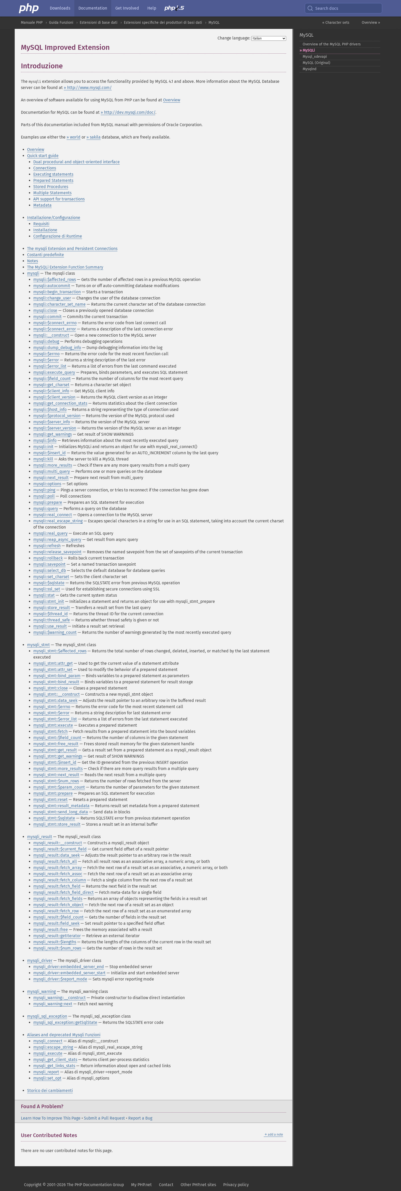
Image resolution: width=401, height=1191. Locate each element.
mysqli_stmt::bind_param (57, 675)
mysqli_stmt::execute (53, 725)
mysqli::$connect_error (54, 329)
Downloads (60, 8)
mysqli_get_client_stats (55, 1059)
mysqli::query (45, 508)
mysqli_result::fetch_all (55, 861)
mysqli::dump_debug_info (57, 347)
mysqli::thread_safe (51, 620)
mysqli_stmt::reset (50, 799)
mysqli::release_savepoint (57, 551)
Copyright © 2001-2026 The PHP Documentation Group (74, 1184)
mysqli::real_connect (52, 514)
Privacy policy (236, 1184)
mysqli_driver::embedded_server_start (69, 972)
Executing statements (53, 174)
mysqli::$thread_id (50, 613)
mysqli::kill (43, 459)
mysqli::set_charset (51, 576)
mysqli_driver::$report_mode (60, 979)
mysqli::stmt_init (48, 601)
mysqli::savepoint (49, 564)
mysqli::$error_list (49, 366)
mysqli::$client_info (51, 390)
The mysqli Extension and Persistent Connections (72, 248)
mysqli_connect (47, 1041)
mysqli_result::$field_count (58, 917)
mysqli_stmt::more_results (58, 768)
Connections (44, 168)
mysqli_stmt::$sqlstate (54, 818)
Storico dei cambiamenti (50, 1090)
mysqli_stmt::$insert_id (54, 762)
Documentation (92, 8)
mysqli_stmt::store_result (57, 824)
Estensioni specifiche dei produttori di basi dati (163, 22)
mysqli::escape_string (53, 1047)
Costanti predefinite (45, 254)
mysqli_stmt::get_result (55, 750)
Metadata (42, 205)
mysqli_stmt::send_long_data (60, 811)
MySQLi (309, 50)
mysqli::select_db (49, 570)
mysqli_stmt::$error (51, 712)
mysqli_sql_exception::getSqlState (65, 1022)
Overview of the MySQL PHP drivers (332, 44)
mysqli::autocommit (51, 285)
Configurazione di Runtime (57, 236)
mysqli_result (39, 836)
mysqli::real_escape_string (58, 520)
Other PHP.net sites (198, 1184)
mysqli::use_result (50, 626)
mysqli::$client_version (54, 397)
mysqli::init (43, 446)
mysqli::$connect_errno (55, 322)
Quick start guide (43, 155)
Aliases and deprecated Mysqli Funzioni (63, 1034)
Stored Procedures (50, 186)
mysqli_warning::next (52, 1003)
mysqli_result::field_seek (56, 923)
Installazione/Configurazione (53, 217)
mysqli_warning (41, 991)
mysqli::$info (45, 440)
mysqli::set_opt (47, 1078)
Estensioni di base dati (98, 22)
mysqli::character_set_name (59, 304)
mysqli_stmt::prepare (53, 793)
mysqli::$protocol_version (57, 415)
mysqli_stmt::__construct (56, 694)
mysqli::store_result (51, 607)
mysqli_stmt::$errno (51, 706)
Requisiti (41, 223)
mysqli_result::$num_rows (57, 948)
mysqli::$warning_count (55, 632)
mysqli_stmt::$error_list (55, 719)
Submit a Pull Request (104, 1118)
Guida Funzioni (61, 22)
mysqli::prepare (47, 502)
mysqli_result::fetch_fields (57, 898)
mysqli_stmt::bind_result (56, 681)
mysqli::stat (44, 595)
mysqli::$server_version (54, 428)
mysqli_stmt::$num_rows (56, 781)
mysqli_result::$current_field (60, 849)
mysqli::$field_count (52, 378)
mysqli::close (45, 310)
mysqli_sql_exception (47, 1016)
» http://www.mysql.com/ (88, 87)
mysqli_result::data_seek (56, 855)
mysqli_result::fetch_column (59, 880)
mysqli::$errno (46, 353)
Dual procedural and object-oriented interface (76, 161)
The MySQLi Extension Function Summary (65, 267)
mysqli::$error (46, 360)
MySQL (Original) (316, 63)
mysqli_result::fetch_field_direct (63, 892)
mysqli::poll (44, 496)
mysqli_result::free (50, 929)
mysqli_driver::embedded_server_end (68, 966)
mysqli (33, 273)
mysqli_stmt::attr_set (53, 669)
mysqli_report (46, 1072)
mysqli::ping (44, 490)
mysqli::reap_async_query (57, 539)
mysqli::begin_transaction (57, 291)
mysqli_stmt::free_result (55, 743)
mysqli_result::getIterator (57, 935)
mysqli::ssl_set (46, 589)
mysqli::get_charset (51, 384)
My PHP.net (141, 1184)
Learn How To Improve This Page (51, 1118)
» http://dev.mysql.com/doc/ (128, 112)
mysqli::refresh (47, 545)
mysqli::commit (47, 316)
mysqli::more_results (52, 465)
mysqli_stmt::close (50, 688)
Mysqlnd (309, 69)
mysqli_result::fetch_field (57, 886)
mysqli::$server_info (51, 421)
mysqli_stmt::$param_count (59, 787)
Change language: (234, 38)
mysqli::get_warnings (52, 434)
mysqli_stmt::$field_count (57, 737)
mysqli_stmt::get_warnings (57, 756)
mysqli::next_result (51, 477)
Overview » (371, 22)
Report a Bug (140, 1118)
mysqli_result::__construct (57, 842)
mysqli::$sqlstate (49, 582)
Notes (32, 260)
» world (74, 137)
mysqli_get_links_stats (54, 1065)
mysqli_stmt (38, 644)
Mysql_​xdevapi (315, 56)
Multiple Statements (52, 192)
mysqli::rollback (48, 558)
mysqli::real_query (50, 533)
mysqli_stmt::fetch (50, 731)
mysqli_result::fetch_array (57, 867)
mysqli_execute (47, 1053)
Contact (166, 1184)
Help (151, 8)
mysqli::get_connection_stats (60, 403)
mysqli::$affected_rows (54, 279)
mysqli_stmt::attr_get (53, 663)
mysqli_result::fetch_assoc (57, 873)
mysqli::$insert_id (49, 452)
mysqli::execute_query (54, 372)
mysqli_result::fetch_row (56, 911)
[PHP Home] (29, 8)
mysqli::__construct (51, 335)
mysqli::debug (46, 341)
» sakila (93, 137)
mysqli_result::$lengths (54, 941)
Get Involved (127, 8)
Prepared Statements (53, 180)
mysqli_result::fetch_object (58, 904)
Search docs (322, 8)
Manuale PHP (32, 22)
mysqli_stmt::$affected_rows (59, 651)
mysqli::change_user (52, 298)
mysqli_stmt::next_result (56, 774)
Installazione (45, 230)
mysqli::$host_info (50, 409)
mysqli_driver (39, 960)
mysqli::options (47, 483)
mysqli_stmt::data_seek (55, 700)
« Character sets (335, 22)
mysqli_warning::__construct (59, 997)
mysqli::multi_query (51, 471)
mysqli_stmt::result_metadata (61, 805)
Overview (171, 100)
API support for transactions (59, 199)
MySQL (214, 22)
